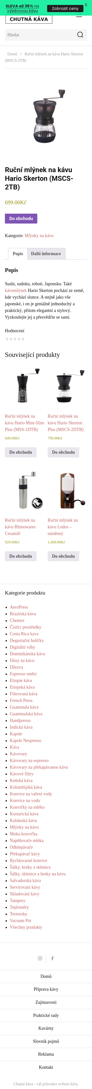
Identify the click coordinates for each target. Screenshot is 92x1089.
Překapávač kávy (25, 845)
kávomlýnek (16, 282)
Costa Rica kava (24, 625)
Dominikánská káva (27, 645)
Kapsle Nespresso (25, 732)
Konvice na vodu (25, 792)
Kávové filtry (21, 765)
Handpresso (20, 712)
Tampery (18, 892)
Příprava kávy (46, 981)
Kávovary (18, 745)
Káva (14, 739)
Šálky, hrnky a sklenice (30, 859)
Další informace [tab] (46, 245)
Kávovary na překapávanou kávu (39, 759)
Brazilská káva (23, 605)
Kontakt (46, 1059)
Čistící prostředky (25, 618)
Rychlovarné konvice (28, 852)
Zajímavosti (46, 994)
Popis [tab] (18, 245)
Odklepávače (21, 839)
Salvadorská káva (25, 872)
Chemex (17, 612)
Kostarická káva (24, 805)
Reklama (46, 1046)
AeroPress (19, 598)
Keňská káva (21, 772)
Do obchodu (21, 210)
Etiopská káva (22, 679)
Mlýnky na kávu (39, 227)
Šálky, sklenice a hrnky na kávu (38, 865)
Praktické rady (46, 1007)
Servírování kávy (25, 879)
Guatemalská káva (26, 705)
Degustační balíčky (27, 632)
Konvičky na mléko (27, 799)
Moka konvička (23, 825)
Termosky (18, 905)
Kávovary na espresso (29, 752)
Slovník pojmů (46, 1033)
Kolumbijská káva (26, 779)
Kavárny (46, 1020)
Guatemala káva (24, 699)
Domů (12, 46)
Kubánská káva (23, 812)
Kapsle (16, 725)
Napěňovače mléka (26, 832)
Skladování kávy (24, 885)
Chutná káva (23, 1076)
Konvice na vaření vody (31, 785)
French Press (21, 692)
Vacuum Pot (20, 912)
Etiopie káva (21, 672)
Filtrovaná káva (23, 685)
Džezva (16, 659)
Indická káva (21, 719)
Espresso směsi (23, 665)
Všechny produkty (26, 919)
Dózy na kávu (22, 652)
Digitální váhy (22, 639)
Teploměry (19, 899)
